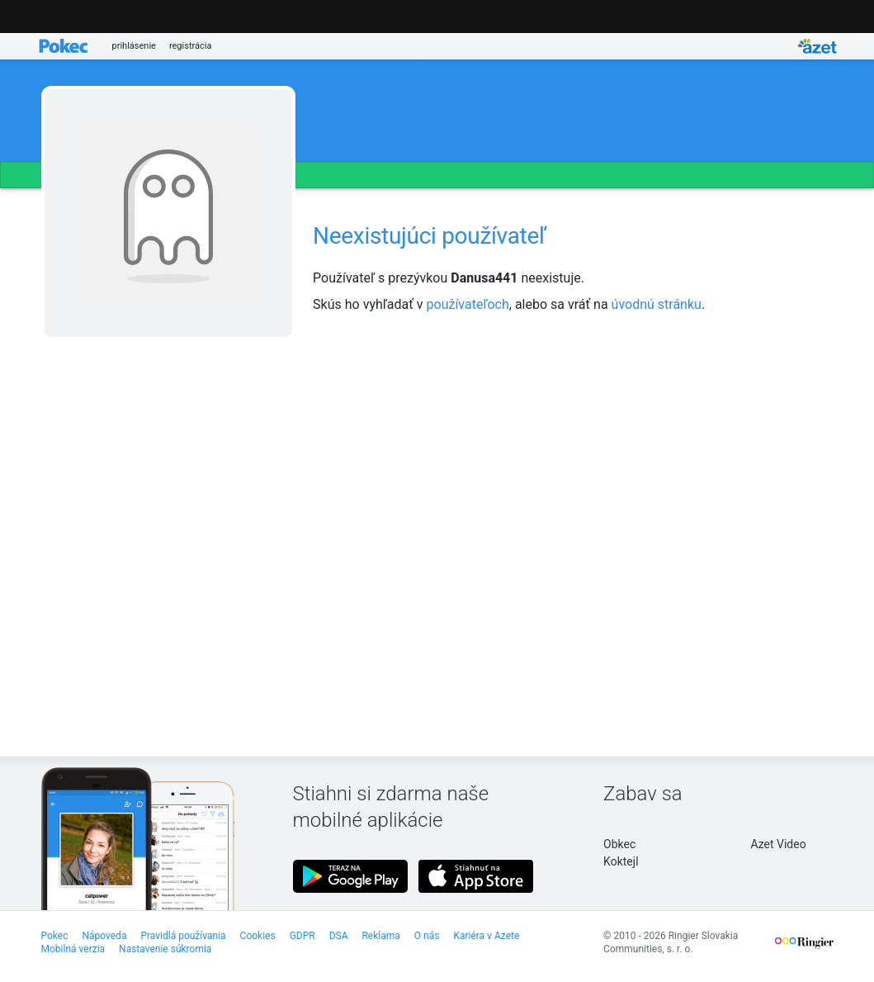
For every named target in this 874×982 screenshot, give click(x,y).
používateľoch (468, 304)
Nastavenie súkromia (165, 949)
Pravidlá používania (182, 936)
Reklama (380, 936)
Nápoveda (104, 936)
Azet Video (778, 844)
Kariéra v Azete (486, 936)
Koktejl (620, 861)
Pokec (55, 936)
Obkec (619, 844)
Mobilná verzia (73, 949)
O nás (427, 936)
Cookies (258, 936)
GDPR (302, 936)
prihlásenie (134, 45)
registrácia (190, 45)
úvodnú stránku (657, 304)
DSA (338, 936)
